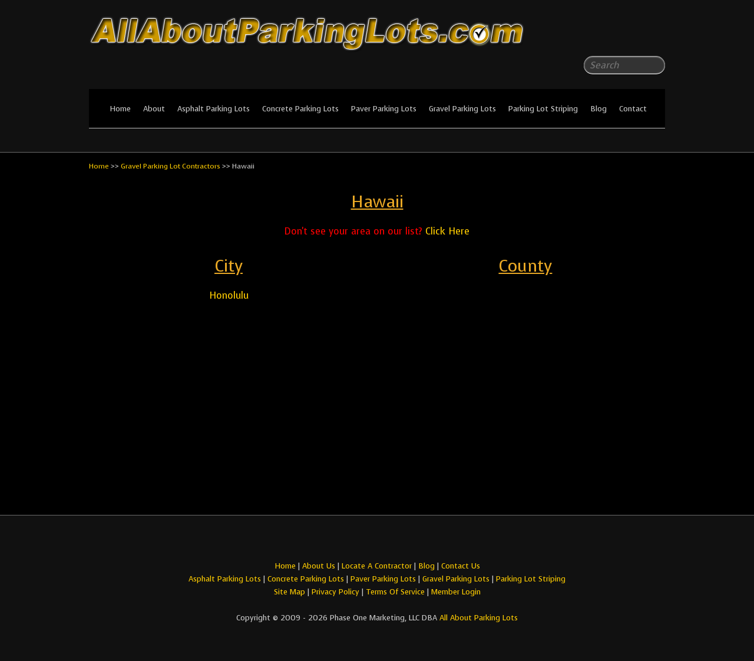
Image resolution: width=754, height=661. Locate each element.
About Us (318, 566)
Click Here (447, 231)
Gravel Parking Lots (462, 109)
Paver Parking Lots (383, 109)
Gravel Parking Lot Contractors (170, 166)
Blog (598, 109)
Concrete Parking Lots (300, 109)
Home (120, 109)
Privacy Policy (335, 592)
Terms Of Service (396, 592)
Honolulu (229, 295)
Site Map (289, 592)
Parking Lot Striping (543, 109)
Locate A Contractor (377, 566)
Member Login (456, 592)
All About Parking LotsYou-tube (656, 35)
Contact (633, 109)
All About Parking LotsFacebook (632, 35)
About (154, 109)
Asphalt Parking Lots (213, 109)
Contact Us (460, 566)
